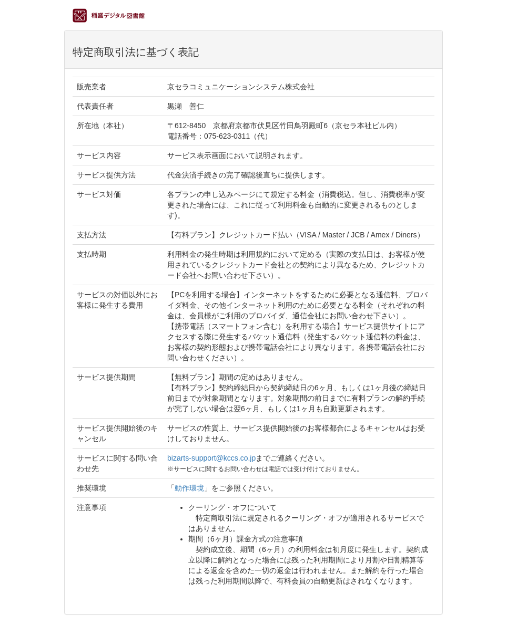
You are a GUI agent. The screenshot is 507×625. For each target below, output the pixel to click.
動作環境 (189, 488)
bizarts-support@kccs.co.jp (211, 458)
